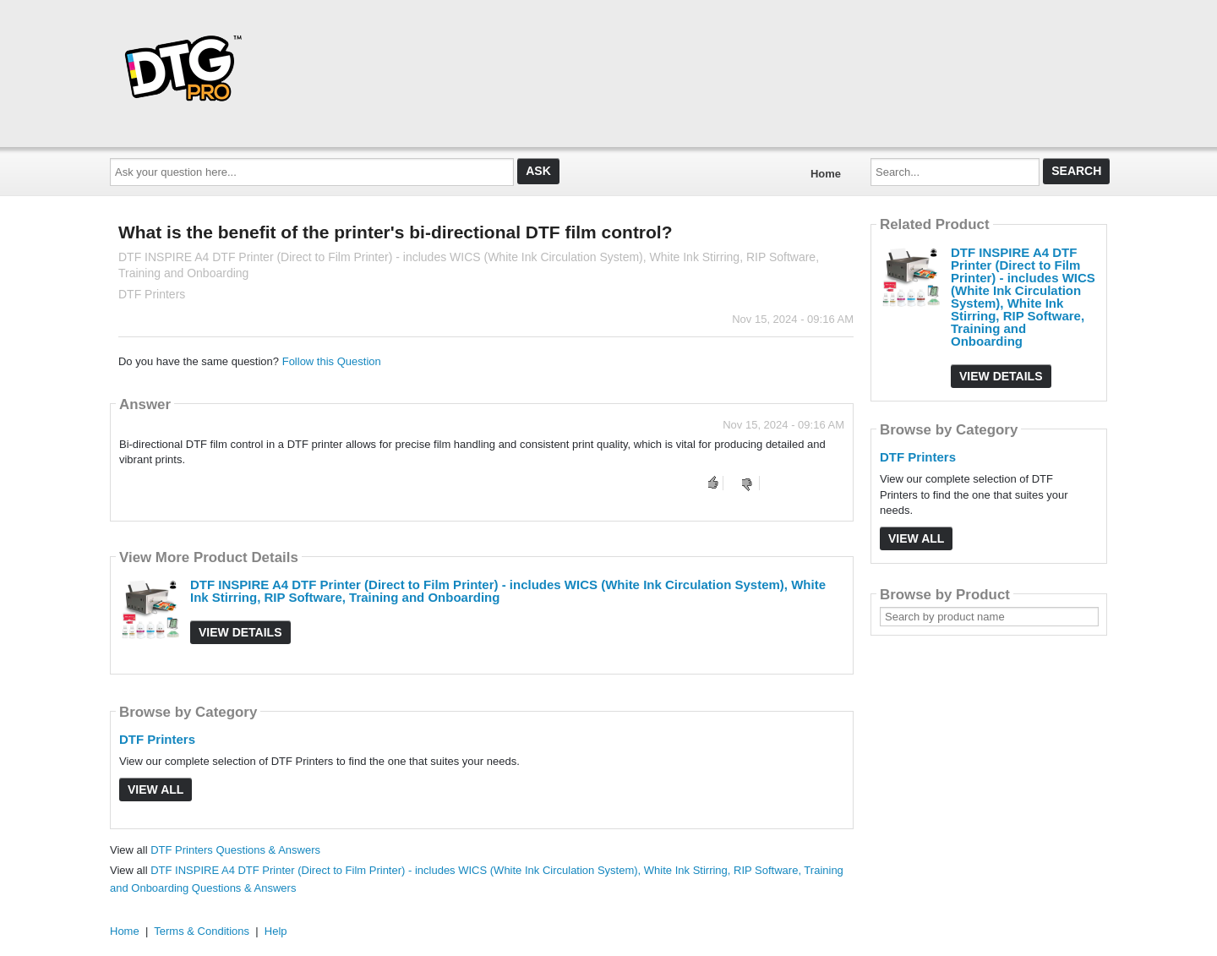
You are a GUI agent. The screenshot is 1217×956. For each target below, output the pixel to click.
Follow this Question (331, 361)
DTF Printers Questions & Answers (235, 850)
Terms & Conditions (201, 931)
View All (155, 789)
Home (825, 173)
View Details (240, 632)
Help (276, 931)
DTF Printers (157, 739)
